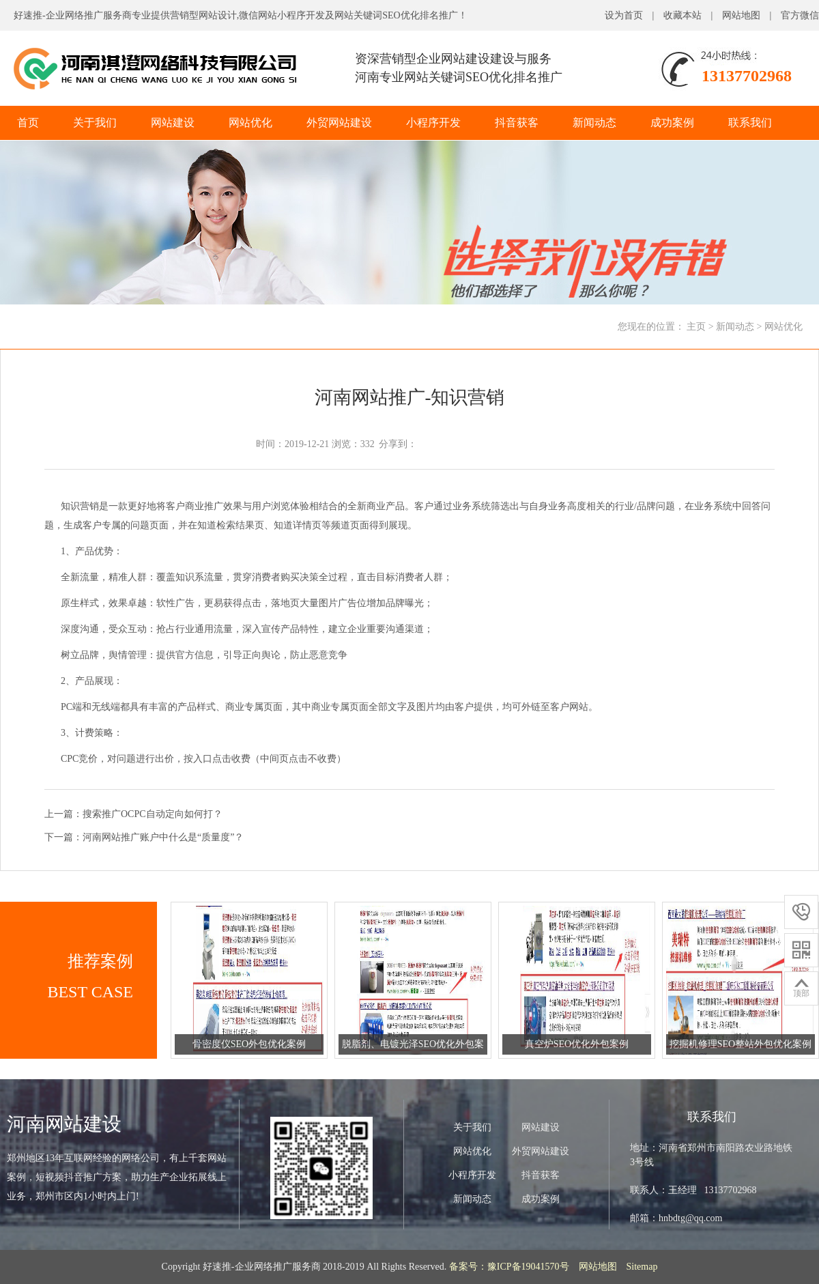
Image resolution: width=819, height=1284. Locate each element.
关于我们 (95, 122)
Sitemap (642, 1266)
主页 (696, 327)
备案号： (468, 1266)
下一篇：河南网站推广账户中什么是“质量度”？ (144, 837)
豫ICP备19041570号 (528, 1266)
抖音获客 (516, 122)
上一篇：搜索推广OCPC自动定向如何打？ (133, 814)
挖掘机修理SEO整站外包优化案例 (740, 1044)
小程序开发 (433, 122)
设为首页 (624, 15)
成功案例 (672, 122)
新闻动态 (594, 122)
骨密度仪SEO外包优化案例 (249, 1044)
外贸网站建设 (339, 122)
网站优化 (250, 122)
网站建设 (173, 122)
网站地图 (741, 15)
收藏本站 (682, 15)
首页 (28, 122)
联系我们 (750, 122)
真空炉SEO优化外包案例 (577, 1044)
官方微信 (800, 15)
